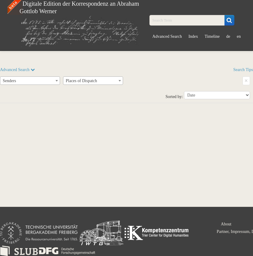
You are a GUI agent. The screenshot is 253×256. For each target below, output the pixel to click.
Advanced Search (167, 36)
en (239, 36)
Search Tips (243, 69)
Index (193, 36)
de (228, 36)
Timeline (212, 36)
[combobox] (30, 80)
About (226, 224)
